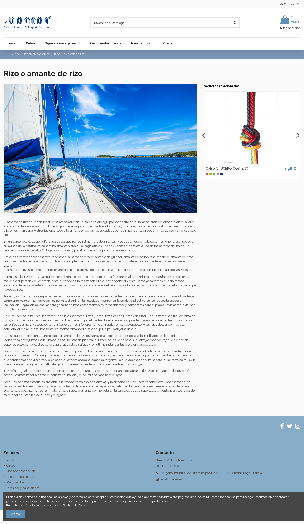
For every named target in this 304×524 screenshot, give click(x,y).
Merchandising (17, 482)
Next (298, 135)
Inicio (10, 460)
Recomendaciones (19, 476)
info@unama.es (171, 479)
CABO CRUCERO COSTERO (227, 168)
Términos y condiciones (22, 488)
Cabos (10, 465)
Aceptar (15, 514)
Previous (204, 135)
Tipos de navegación (20, 471)
